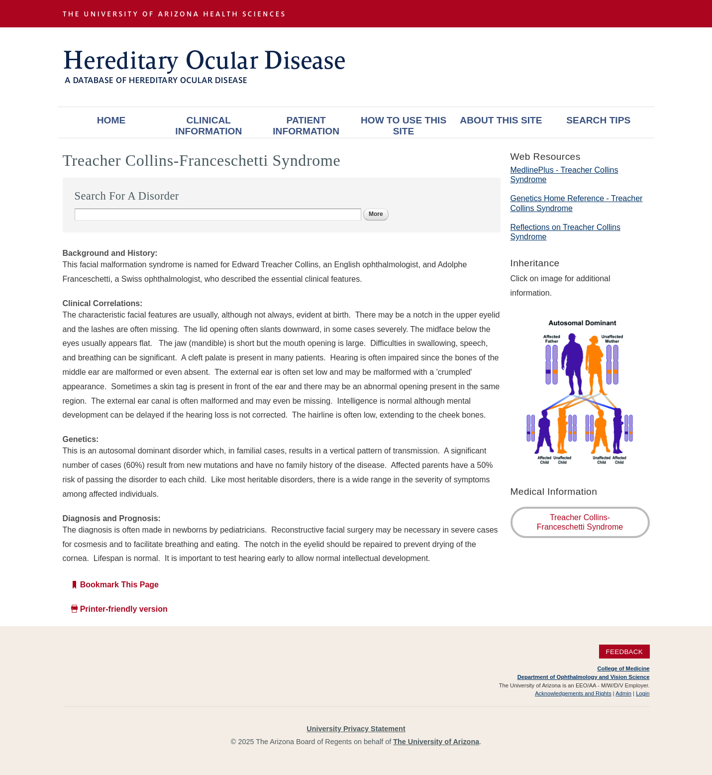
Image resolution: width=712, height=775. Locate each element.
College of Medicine (623, 668)
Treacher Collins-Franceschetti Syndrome (580, 522)
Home (111, 120)
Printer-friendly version (124, 609)
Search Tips (598, 120)
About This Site (501, 120)
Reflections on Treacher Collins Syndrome (565, 232)
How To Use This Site (403, 125)
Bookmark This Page (119, 584)
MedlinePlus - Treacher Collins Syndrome (564, 175)
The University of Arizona (436, 742)
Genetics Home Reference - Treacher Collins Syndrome (576, 203)
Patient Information (306, 125)
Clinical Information (208, 125)
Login (642, 693)
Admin (623, 693)
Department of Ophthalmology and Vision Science (583, 677)
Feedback (624, 651)
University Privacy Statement (355, 729)
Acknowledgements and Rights (573, 693)
